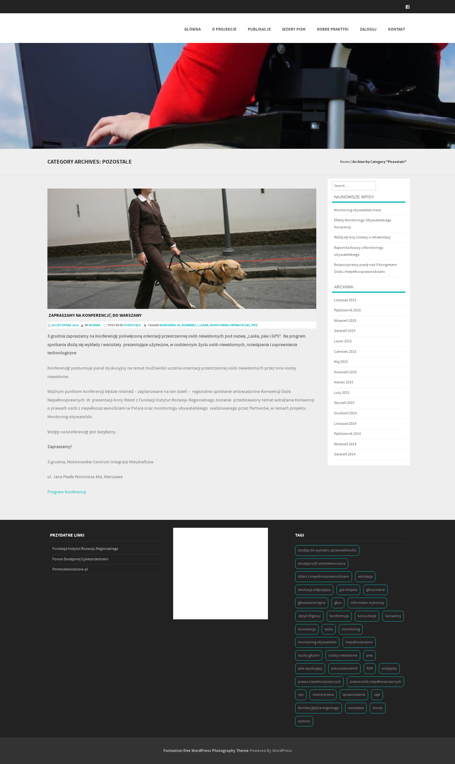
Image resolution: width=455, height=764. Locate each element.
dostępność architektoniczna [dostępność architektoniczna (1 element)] (321, 563)
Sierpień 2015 (344, 330)
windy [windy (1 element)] (378, 708)
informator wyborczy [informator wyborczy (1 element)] (367, 602)
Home (345, 162)
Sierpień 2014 (344, 454)
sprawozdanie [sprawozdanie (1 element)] (354, 694)
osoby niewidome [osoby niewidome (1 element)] (342, 655)
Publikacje (259, 29)
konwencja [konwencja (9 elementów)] (307, 629)
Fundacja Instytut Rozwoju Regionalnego (85, 548)
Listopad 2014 (345, 423)
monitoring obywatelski (230, 325)
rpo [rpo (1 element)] (301, 694)
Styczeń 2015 (344, 402)
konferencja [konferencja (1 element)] (339, 616)
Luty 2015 (341, 392)
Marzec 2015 (343, 382)
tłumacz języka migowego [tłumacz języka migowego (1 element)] (318, 708)
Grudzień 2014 (345, 413)
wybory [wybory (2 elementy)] (304, 721)
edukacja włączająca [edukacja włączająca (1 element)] (314, 589)
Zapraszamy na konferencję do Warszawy (95, 315)
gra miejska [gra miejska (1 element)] (348, 589)
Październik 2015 (347, 310)
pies (254, 325)
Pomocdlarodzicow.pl (70, 569)
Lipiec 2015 (343, 341)
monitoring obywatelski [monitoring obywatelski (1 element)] (317, 642)
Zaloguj (368, 29)
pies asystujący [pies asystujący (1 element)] (310, 668)
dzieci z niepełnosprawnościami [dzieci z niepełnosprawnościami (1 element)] (323, 576)
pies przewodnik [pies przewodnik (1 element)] (344, 668)
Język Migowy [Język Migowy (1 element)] (309, 616)
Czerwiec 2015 (345, 351)
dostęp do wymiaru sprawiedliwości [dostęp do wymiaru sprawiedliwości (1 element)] (327, 550)
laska (204, 325)
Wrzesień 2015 (345, 320)
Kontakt (396, 29)
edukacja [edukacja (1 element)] (365, 576)
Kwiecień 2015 (345, 372)
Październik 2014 (347, 433)
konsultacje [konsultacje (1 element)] (367, 616)
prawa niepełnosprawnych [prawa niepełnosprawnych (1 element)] (319, 681)
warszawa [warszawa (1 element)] (356, 708)
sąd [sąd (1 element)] (377, 694)
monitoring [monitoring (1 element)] (351, 629)
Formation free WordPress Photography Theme (206, 751)
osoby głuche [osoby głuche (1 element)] (308, 655)
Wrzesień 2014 (345, 444)
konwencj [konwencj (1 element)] (393, 616)
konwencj (190, 325)
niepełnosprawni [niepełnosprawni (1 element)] (359, 642)
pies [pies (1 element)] (369, 655)
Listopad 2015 (345, 300)
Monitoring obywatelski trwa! (357, 210)
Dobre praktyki (333, 29)
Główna (192, 29)
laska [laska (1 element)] (329, 629)
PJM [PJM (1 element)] (370, 668)
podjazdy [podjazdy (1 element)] (389, 668)
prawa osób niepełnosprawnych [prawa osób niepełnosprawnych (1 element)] (376, 681)
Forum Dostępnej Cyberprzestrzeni (80, 559)
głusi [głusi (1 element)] (338, 602)
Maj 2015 (341, 361)
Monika (94, 325)
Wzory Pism (294, 29)
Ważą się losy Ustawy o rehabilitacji (362, 237)
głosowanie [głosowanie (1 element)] (375, 589)
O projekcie (224, 29)
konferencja (170, 325)
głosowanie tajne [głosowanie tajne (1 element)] (311, 602)
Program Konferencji (66, 492)
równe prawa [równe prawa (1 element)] (323, 694)
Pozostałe (132, 325)
